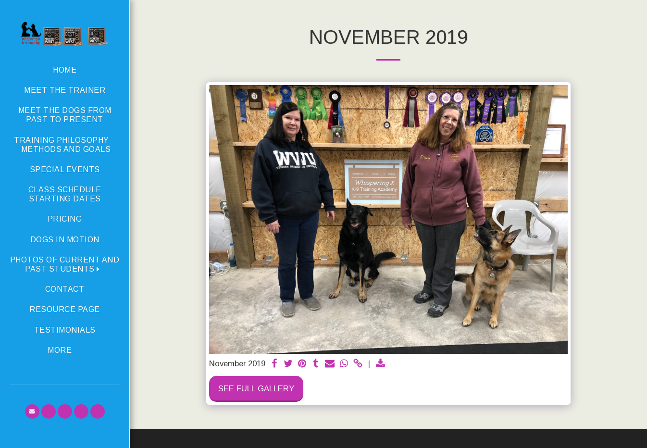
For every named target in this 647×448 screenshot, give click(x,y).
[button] (65, 264)
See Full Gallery (256, 388)
